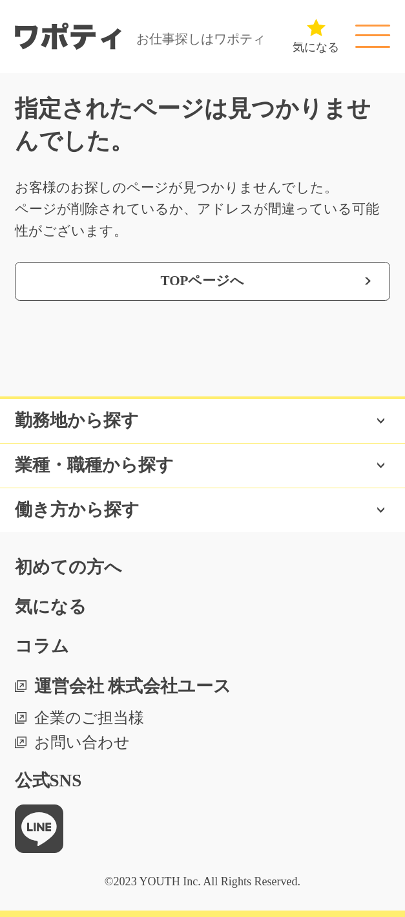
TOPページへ (203, 280)
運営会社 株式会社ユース (133, 686)
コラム (42, 646)
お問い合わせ (82, 742)
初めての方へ (68, 567)
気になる (51, 606)
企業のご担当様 (89, 717)
